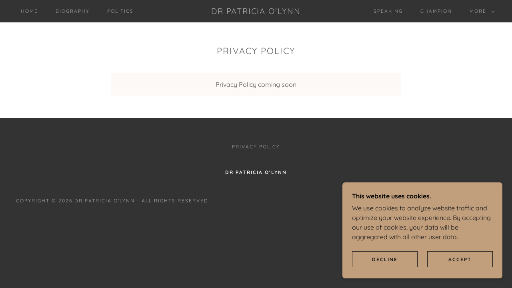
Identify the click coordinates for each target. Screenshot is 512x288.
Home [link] (29, 11)
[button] (480, 11)
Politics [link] (120, 11)
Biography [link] (73, 11)
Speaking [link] (388, 11)
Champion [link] (436, 11)
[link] (256, 12)
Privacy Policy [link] (256, 147)
